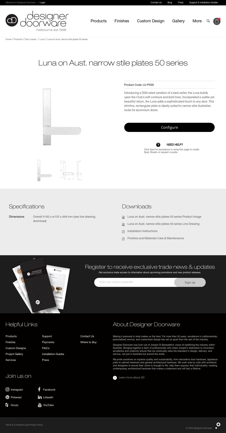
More (198, 21)
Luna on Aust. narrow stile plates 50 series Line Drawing (163, 224)
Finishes (122, 21)
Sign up (190, 282)
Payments (48, 342)
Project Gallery (14, 354)
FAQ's (45, 348)
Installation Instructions (142, 231)
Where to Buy (88, 342)
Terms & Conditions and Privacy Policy (24, 425)
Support (47, 336)
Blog (170, 3)
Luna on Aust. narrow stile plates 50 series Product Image (164, 217)
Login (42, 3)
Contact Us (156, 3)
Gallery (178, 21)
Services (11, 360)
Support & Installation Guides (203, 3)
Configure (169, 127)
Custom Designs (16, 348)
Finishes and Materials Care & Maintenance (155, 238)
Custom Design (150, 21)
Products (99, 21)
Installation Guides (53, 354)
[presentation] (149, 297)
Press (180, 3)
